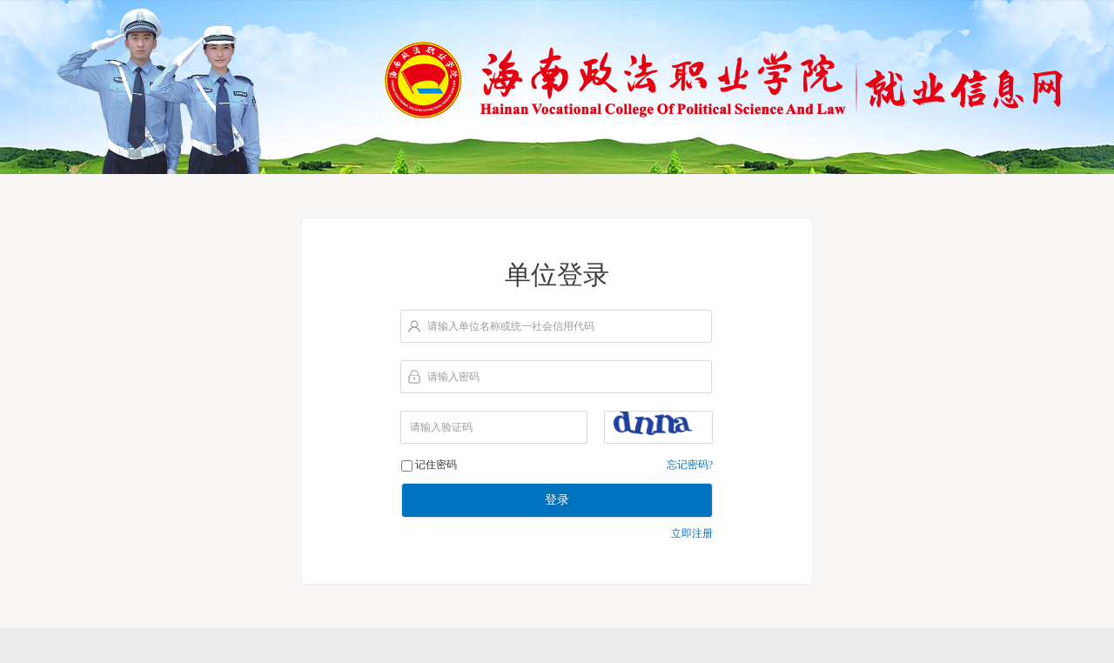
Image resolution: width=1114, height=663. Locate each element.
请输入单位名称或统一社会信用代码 (510, 326)
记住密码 (436, 465)
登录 (557, 499)
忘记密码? (690, 465)
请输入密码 (453, 377)
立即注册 (692, 533)
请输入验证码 (441, 427)
